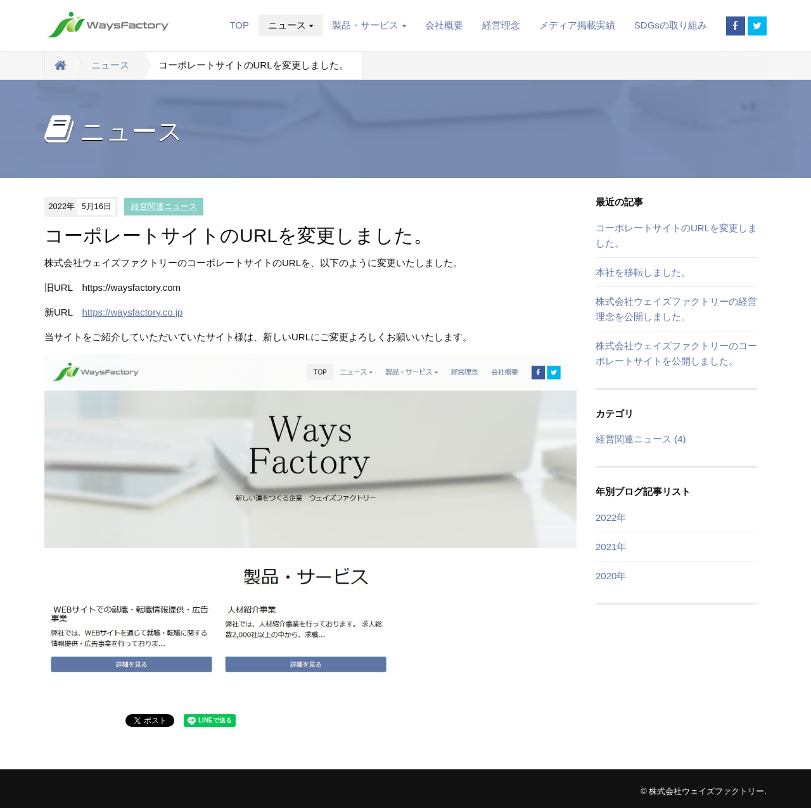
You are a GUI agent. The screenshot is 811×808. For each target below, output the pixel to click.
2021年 (611, 546)
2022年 (611, 517)
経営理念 (501, 25)
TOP (239, 25)
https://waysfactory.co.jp (132, 312)
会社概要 (444, 25)
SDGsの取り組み (670, 25)
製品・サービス (369, 25)
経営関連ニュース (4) (641, 438)
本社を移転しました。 (643, 272)
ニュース (290, 25)
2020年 (611, 575)
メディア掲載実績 (577, 25)
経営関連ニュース (164, 206)
